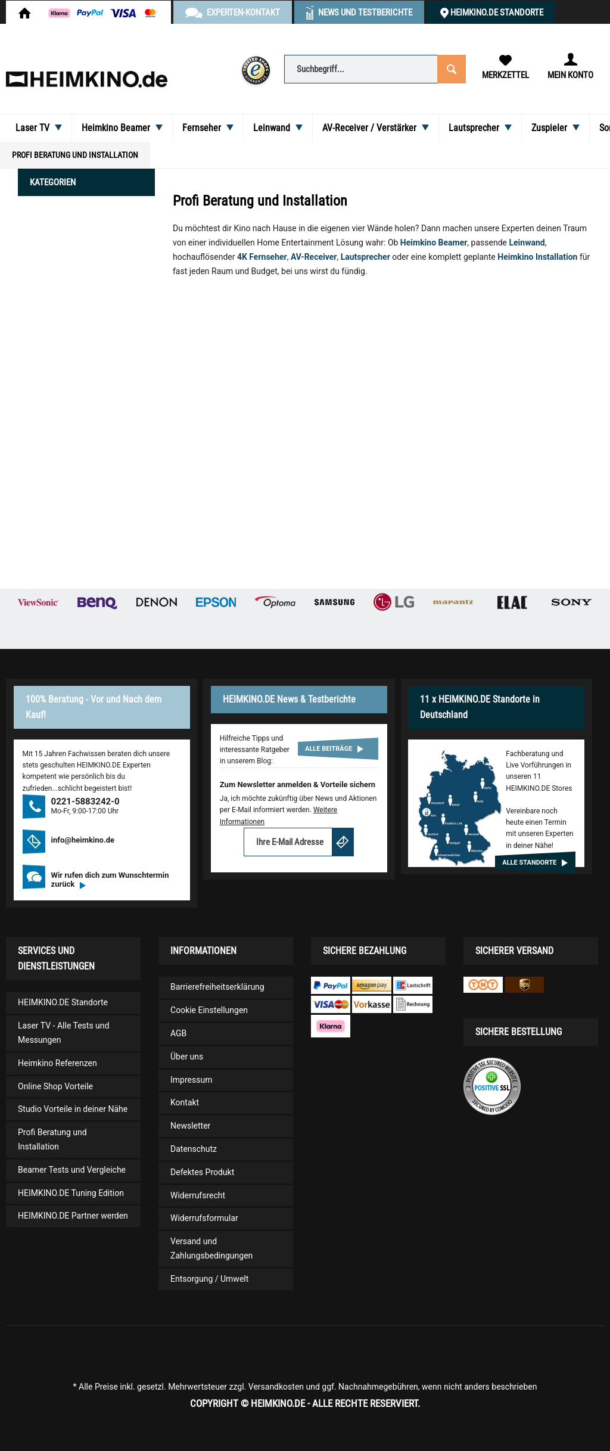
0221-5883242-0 (85, 801)
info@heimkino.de (83, 839)
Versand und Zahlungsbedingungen (211, 1248)
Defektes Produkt (202, 1172)
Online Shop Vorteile (55, 1086)
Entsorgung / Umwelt (209, 1279)
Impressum (191, 1080)
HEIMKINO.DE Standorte (496, 12)
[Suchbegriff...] (374, 69)
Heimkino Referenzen (57, 1063)
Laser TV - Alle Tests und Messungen (63, 1033)
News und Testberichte (365, 12)
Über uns (186, 1056)
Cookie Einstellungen (209, 1010)
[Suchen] (450, 68)
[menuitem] (374, 68)
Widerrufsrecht (197, 1195)
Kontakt (184, 1102)
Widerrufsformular (204, 1218)
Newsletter (190, 1125)
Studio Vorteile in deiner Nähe (72, 1109)
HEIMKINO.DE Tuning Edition (71, 1193)
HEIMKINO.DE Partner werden (73, 1215)
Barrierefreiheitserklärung (217, 987)
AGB (178, 1033)
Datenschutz (193, 1149)
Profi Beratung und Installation (52, 1139)
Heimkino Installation (537, 257)
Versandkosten (276, 1386)
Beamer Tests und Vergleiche (72, 1170)
